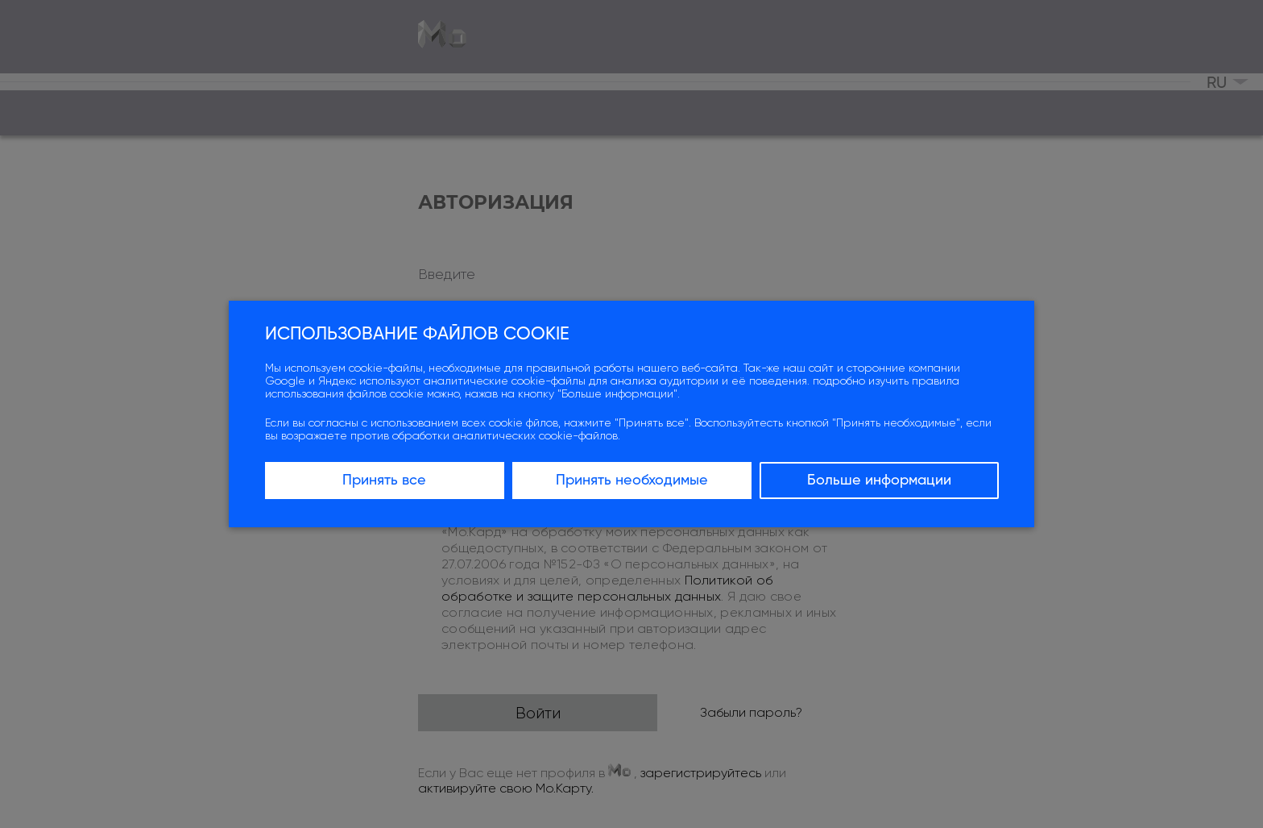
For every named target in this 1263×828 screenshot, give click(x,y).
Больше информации (879, 480)
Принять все (384, 480)
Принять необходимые (632, 480)
